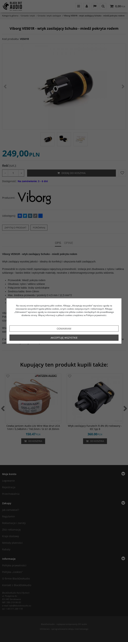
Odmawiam (64, 328)
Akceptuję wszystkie (64, 337)
